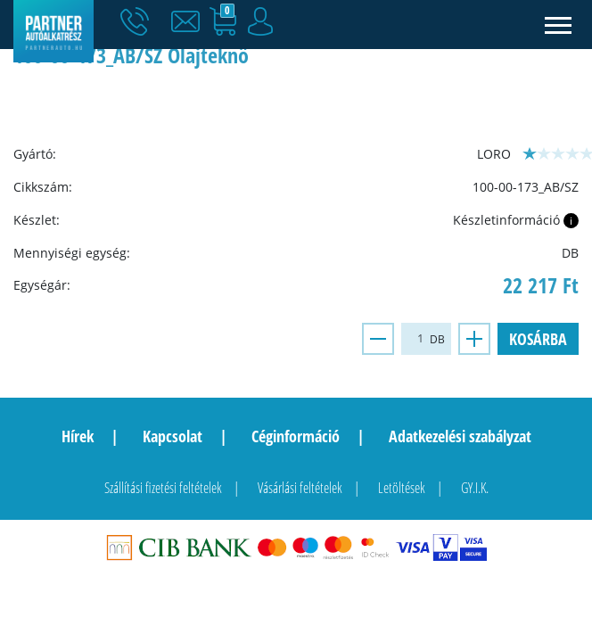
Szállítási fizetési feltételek (163, 488)
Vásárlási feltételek (300, 488)
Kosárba (538, 339)
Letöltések (401, 488)
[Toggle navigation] (559, 24)
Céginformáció (295, 436)
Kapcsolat (172, 436)
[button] (190, 22)
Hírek (78, 436)
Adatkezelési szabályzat (460, 436)
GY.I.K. (475, 488)
